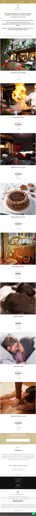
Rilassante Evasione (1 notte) (18, 416)
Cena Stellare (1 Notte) (18, 117)
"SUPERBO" (18, 450)
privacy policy (17, 442)
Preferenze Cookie (14, 499)
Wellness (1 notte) (18, 316)
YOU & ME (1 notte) (18, 366)
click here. (25, 29)
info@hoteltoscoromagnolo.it (13, 497)
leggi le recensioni (18, 469)
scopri (18, 79)
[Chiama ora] (13, 1)
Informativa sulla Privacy (10, 507)
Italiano (18, 4)
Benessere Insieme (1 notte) (18, 167)
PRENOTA (3, 514)
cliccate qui (30, 20)
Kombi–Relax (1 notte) (18, 266)
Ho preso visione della (13, 442)
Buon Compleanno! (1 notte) (18, 217)
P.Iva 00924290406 (24, 497)
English (18, 5)
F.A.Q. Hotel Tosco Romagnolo (18, 72)
